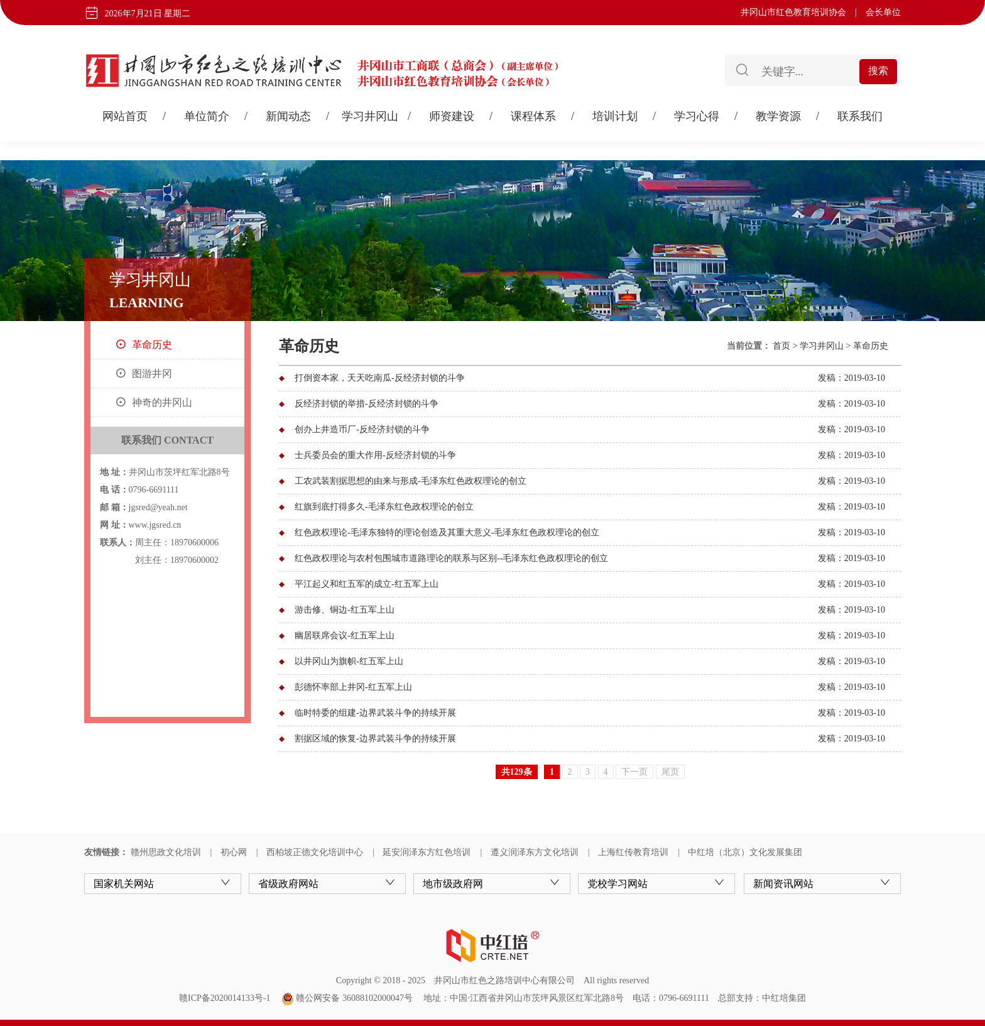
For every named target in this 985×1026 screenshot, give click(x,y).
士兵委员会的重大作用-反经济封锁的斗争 (375, 455)
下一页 (634, 772)
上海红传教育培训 (633, 852)
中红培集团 (784, 998)
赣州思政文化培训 (166, 852)
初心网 (233, 852)
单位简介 (206, 116)
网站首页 (125, 116)
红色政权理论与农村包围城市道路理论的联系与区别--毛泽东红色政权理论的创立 (451, 558)
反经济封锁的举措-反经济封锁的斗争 (366, 403)
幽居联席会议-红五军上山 (345, 635)
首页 (781, 346)
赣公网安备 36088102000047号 (347, 998)
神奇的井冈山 (162, 402)
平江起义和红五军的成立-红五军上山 (366, 584)
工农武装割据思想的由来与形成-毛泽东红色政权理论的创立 (410, 481)
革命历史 (152, 344)
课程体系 (533, 116)
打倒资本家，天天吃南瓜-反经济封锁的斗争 (380, 378)
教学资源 (778, 116)
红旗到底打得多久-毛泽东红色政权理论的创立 (384, 506)
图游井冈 (152, 373)
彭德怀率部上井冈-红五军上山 (353, 687)
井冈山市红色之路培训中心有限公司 (504, 980)
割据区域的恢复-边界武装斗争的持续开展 (375, 738)
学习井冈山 (370, 116)
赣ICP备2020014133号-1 (224, 998)
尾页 (670, 772)
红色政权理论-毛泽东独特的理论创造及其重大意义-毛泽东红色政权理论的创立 (447, 532)
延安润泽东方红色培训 (427, 852)
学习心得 (696, 116)
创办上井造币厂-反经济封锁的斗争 (362, 429)
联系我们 (860, 116)
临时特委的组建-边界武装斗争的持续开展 (375, 713)
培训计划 (615, 116)
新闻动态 (288, 116)
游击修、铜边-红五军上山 (345, 609)
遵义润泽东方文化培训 (535, 852)
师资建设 (451, 116)
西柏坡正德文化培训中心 (314, 852)
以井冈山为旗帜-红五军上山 (349, 661)
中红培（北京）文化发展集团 (745, 852)
